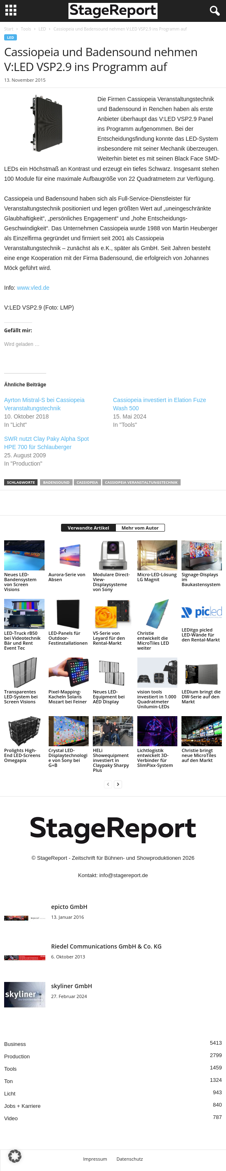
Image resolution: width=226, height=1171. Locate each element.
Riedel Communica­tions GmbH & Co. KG (106, 946)
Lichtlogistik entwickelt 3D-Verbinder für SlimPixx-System (155, 757)
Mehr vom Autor (140, 528)
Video (11, 1118)
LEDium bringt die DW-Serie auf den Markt (201, 696)
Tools (26, 29)
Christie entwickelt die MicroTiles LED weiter (153, 640)
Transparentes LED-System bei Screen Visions (21, 696)
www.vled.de (33, 287)
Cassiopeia (87, 482)
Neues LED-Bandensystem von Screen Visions (20, 581)
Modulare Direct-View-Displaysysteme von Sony (111, 581)
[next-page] (118, 784)
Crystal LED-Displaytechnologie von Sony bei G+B (68, 757)
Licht (9, 1094)
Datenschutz (129, 1159)
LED (42, 29)
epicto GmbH (69, 907)
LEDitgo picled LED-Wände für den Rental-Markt (200, 635)
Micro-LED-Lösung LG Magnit (157, 576)
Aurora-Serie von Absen (67, 576)
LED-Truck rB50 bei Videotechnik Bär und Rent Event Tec (22, 640)
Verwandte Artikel (88, 528)
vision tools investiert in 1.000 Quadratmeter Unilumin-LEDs (156, 699)
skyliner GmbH (71, 986)
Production (17, 1056)
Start (8, 29)
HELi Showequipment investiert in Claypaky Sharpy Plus (111, 760)
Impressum (95, 1159)
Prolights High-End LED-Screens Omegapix (22, 755)
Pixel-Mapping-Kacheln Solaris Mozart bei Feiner (68, 696)
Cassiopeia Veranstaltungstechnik (141, 482)
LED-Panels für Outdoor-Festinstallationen (68, 638)
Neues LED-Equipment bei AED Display (109, 696)
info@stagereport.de (123, 875)
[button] (15, 1156)
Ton (8, 1081)
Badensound (56, 482)
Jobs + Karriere (22, 1106)
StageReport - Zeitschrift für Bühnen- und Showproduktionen (109, 858)
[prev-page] (108, 784)
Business (15, 1044)
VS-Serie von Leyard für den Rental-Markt (109, 638)
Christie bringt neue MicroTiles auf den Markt (198, 755)
